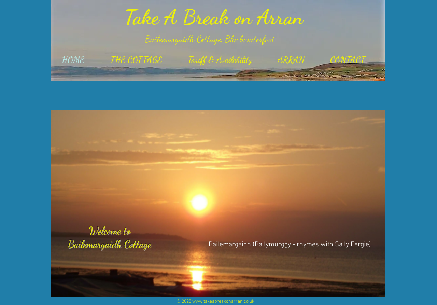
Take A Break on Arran (213, 17)
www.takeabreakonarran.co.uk (223, 301)
